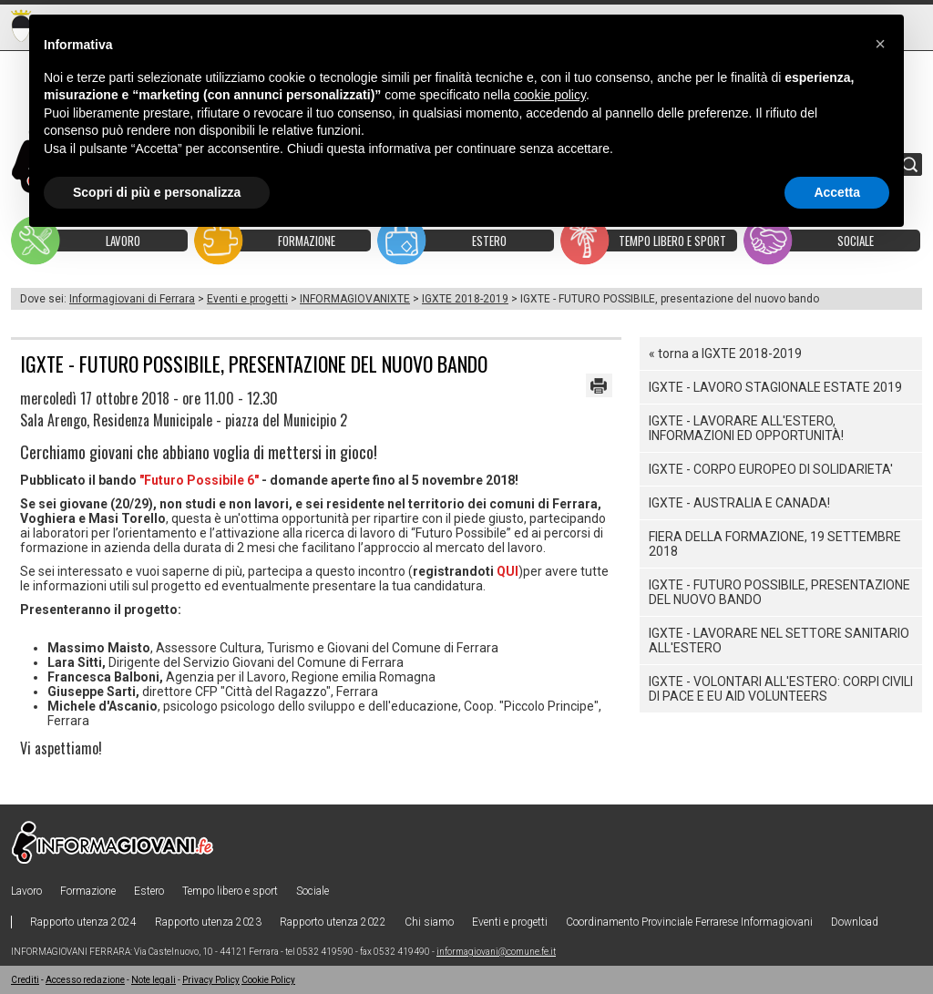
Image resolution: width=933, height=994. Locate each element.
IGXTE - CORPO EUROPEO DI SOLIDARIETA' (771, 469)
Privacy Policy (211, 980)
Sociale (312, 891)
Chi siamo (429, 922)
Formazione (88, 891)
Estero (149, 891)
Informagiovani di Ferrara (132, 298)
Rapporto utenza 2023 (208, 922)
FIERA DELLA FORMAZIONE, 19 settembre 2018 (775, 543)
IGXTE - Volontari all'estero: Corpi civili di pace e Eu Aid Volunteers (781, 688)
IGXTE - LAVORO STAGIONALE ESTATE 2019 (775, 387)
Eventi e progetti (247, 298)
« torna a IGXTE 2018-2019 (725, 353)
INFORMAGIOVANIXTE (355, 298)
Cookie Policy (268, 980)
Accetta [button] (837, 192)
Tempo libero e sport (230, 891)
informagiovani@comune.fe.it (496, 952)
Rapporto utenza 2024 (83, 922)
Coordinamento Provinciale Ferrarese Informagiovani (689, 922)
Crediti (25, 980)
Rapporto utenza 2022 (333, 922)
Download (854, 922)
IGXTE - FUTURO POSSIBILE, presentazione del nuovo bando (779, 592)
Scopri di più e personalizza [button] (157, 192)
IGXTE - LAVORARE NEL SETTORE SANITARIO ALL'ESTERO (779, 640)
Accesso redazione (85, 980)
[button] (880, 43)
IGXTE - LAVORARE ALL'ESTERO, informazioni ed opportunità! (746, 428)
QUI (507, 571)
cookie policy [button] (550, 94)
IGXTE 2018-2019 (465, 298)
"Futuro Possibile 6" (199, 480)
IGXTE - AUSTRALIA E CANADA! (739, 503)
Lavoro (26, 891)
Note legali (153, 980)
